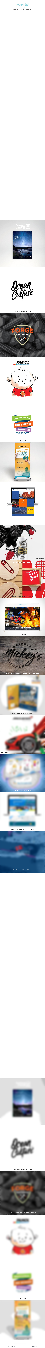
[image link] (22, 5)
